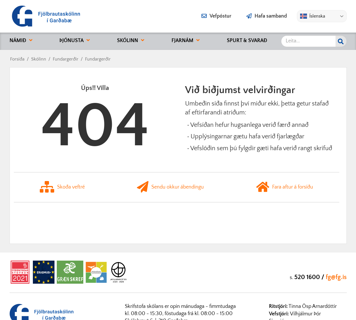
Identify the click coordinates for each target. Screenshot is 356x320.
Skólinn (38, 59)
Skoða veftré (62, 187)
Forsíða (17, 59)
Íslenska (312, 16)
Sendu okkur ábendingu (170, 187)
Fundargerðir (65, 59)
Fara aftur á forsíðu (284, 187)
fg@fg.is (336, 277)
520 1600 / (310, 277)
